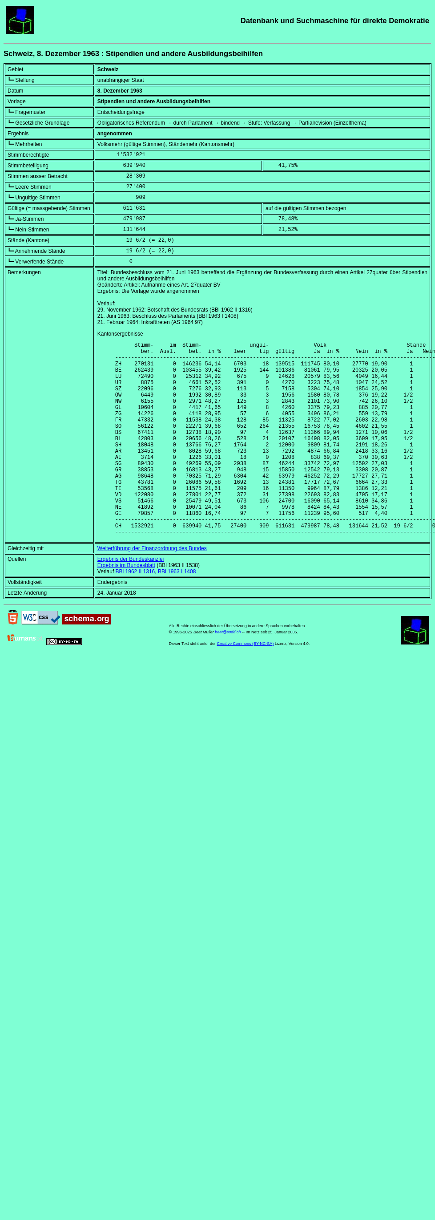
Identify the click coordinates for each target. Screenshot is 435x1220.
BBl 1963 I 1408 (177, 613)
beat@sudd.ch (228, 673)
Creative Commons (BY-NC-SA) (245, 685)
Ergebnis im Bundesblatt (126, 607)
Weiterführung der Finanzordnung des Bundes (152, 590)
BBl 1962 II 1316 (135, 613)
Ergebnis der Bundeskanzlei (130, 600)
